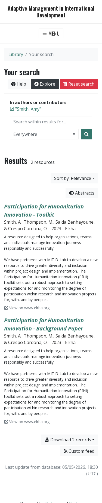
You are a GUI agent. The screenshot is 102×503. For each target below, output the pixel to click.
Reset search (78, 84)
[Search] (86, 134)
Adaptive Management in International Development (51, 11)
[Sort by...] (74, 178)
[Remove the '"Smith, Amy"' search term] (28, 109)
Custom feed (79, 451)
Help (18, 84)
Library (15, 54)
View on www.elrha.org (27, 307)
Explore (44, 84)
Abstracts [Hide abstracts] (81, 193)
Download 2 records (68, 440)
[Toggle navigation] (51, 33)
